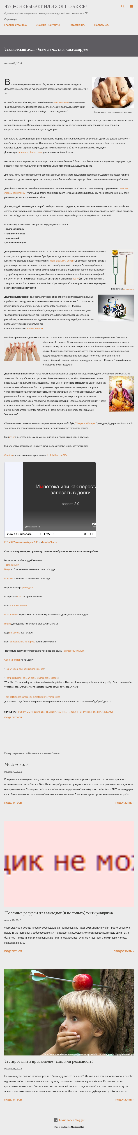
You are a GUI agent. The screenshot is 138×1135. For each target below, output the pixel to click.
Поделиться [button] (13, 717)
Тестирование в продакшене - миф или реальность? (48, 1061)
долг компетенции (17, 605)
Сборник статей (12, 659)
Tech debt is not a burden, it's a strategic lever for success (32, 697)
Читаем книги (77, 24)
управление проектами (96, 711)
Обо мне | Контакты (48, 24)
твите (76, 278)
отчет (12, 437)
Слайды (8, 455)
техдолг (73, 711)
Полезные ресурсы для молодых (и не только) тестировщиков (58, 912)
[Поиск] (123, 6)
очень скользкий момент (62, 260)
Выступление (11, 614)
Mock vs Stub (16, 764)
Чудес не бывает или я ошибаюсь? (45, 6)
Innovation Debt (35, 328)
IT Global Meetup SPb (56, 455)
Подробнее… (102, 24)
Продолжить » (124, 802)
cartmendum (128, 289)
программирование (31, 711)
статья (20, 596)
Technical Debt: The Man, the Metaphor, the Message (31, 678)
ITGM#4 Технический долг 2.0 (20, 542)
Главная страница (15, 24)
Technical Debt (11, 564)
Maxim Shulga (49, 542)
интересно (14, 632)
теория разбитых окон (30, 152)
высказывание (61, 102)
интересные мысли (74, 650)
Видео (7, 569)
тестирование (56, 711)
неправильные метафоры (22, 641)
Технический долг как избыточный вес (24, 669)
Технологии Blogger (69, 1120)
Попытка (8, 578)
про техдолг (27, 587)
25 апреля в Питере (85, 423)
